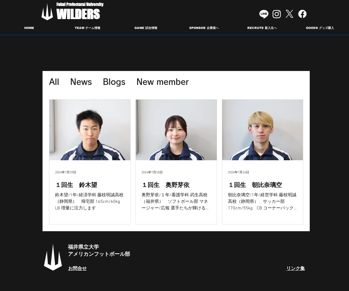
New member (162, 82)
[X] (289, 13)
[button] (87, 28)
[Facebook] (302, 13)
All (54, 82)
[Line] (263, 13)
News (81, 82)
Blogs (114, 82)
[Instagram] (276, 13)
